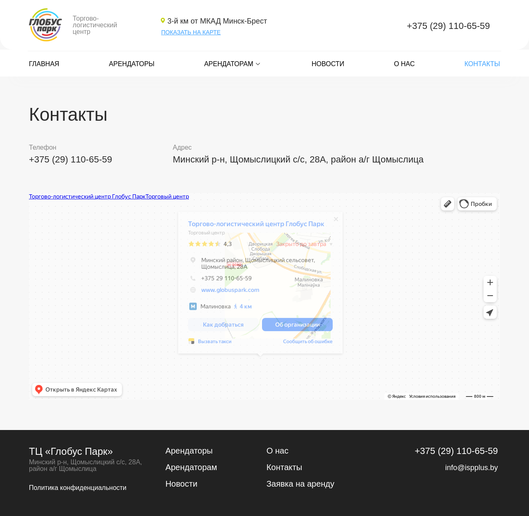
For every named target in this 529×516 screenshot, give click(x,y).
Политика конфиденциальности (77, 487)
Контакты (482, 63)
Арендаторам (233, 63)
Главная (44, 63)
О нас (404, 63)
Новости (328, 63)
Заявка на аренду (300, 483)
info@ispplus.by (471, 467)
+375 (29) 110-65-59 (448, 26)
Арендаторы (132, 63)
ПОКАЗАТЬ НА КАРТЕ (191, 32)
